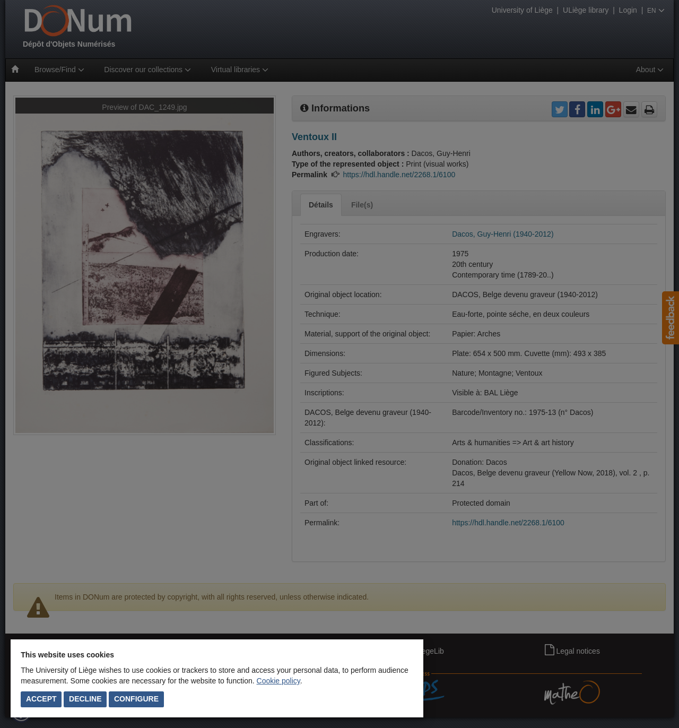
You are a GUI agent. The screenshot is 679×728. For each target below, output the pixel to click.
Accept (41, 699)
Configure (136, 699)
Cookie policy (278, 681)
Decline (85, 699)
